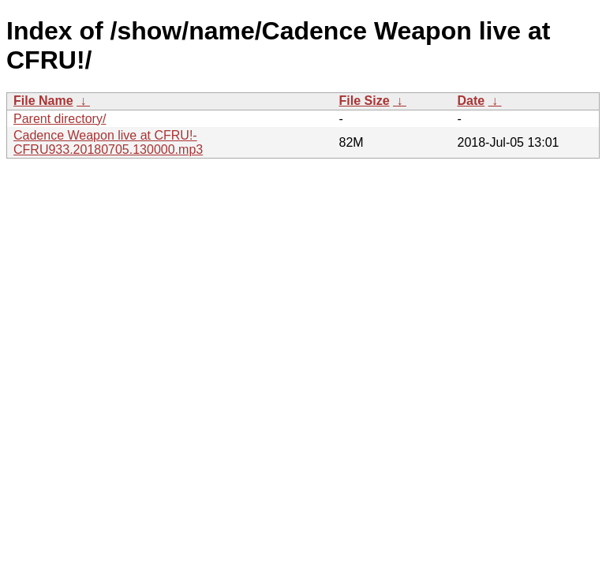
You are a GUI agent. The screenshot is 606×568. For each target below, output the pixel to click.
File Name (43, 100)
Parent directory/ (59, 118)
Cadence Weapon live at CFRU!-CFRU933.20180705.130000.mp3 (108, 142)
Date (471, 100)
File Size (364, 100)
